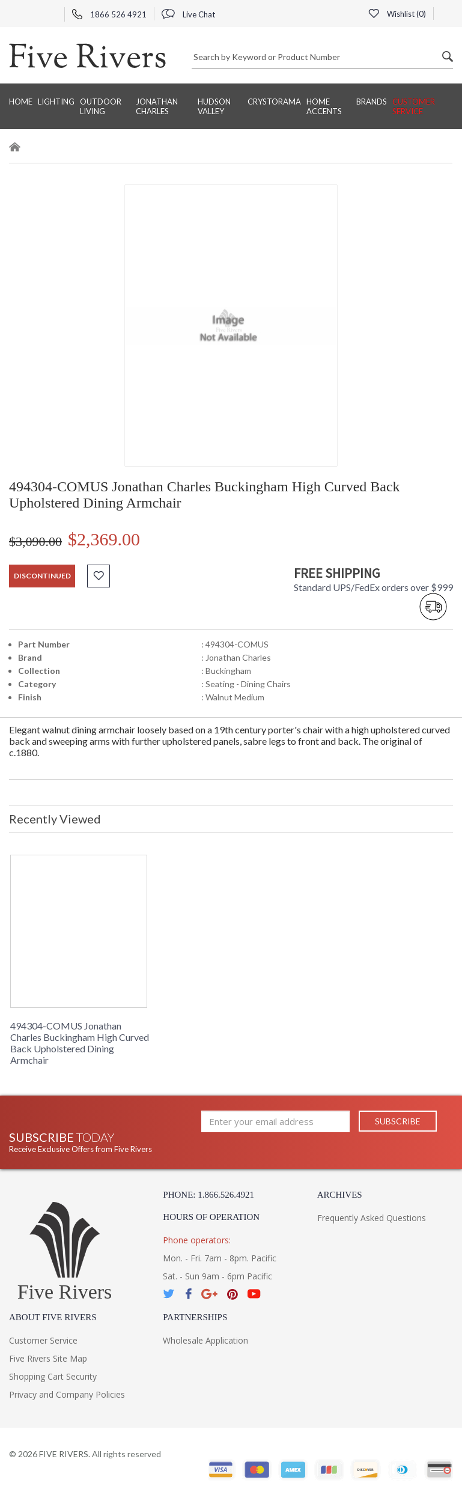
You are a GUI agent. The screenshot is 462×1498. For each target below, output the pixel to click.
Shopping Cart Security (53, 1376)
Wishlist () (397, 14)
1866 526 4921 (109, 14)
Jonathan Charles (157, 106)
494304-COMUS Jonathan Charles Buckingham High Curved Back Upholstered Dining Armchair (79, 1043)
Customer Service (413, 106)
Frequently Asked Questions (371, 1218)
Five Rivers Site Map (48, 1358)
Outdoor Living (100, 106)
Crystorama (274, 101)
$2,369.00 (104, 539)
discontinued (42, 575)
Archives (339, 1194)
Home (20, 101)
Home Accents (324, 106)
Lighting (56, 101)
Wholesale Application (205, 1340)
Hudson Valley (214, 106)
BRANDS (371, 101)
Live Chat (188, 14)
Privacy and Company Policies (67, 1394)
